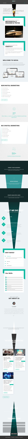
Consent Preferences (7, 437)
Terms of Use (21, 437)
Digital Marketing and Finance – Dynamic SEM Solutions (8, 382)
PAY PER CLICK (9, 216)
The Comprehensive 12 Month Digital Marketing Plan (19, 358)
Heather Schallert (5, 361)
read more (5, 369)
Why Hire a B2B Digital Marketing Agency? (7, 358)
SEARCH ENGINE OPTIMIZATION (12, 222)
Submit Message (14, 433)
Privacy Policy (17, 437)
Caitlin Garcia (5, 384)
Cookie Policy (12, 437)
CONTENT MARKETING (11, 238)
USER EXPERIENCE (10, 231)
